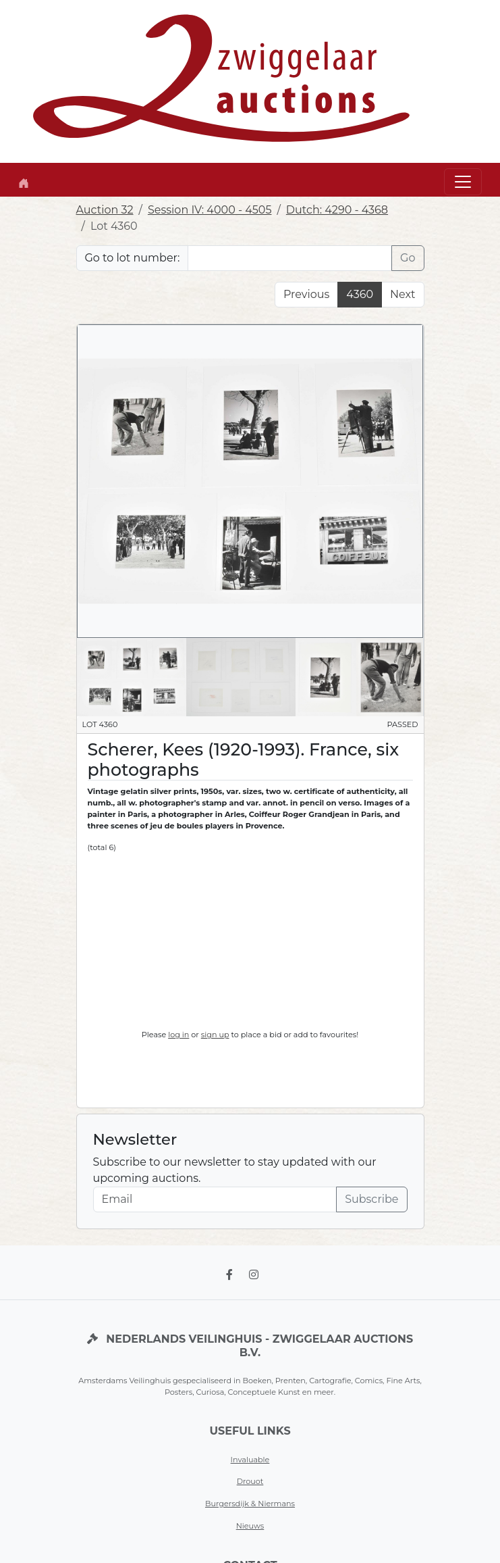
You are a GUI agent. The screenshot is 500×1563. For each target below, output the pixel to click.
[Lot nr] (290, 258)
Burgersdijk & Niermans (250, 1503)
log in (178, 1034)
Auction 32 (105, 209)
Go (407, 257)
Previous (306, 294)
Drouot (250, 1481)
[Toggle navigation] (463, 181)
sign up (215, 1034)
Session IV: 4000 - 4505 (210, 209)
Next (402, 294)
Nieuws (250, 1526)
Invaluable (250, 1459)
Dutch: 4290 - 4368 (337, 209)
